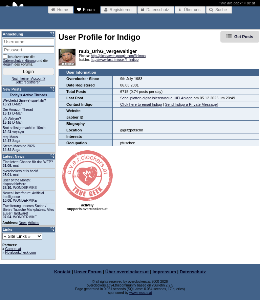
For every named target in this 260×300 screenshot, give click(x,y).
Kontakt (62, 271)
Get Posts (243, 36)
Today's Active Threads (28, 95)
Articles (33, 223)
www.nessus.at (140, 293)
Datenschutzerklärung (19, 60)
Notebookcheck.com (20, 252)
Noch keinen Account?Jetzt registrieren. (28, 80)
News (23, 223)
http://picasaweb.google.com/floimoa (118, 56)
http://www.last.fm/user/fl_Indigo (114, 59)
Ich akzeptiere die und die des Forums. (25, 60)
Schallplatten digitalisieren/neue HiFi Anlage (156, 98)
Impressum (164, 271)
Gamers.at (13, 249)
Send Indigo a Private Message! (191, 104)
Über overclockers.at (127, 271)
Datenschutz (193, 271)
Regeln (8, 64)
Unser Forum (88, 271)
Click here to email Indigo (141, 104)
